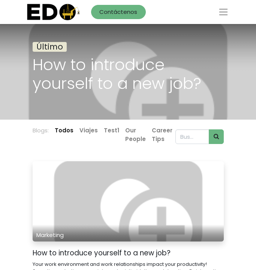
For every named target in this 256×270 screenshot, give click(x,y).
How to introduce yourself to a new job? (102, 253)
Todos (64, 130)
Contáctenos (118, 12)
